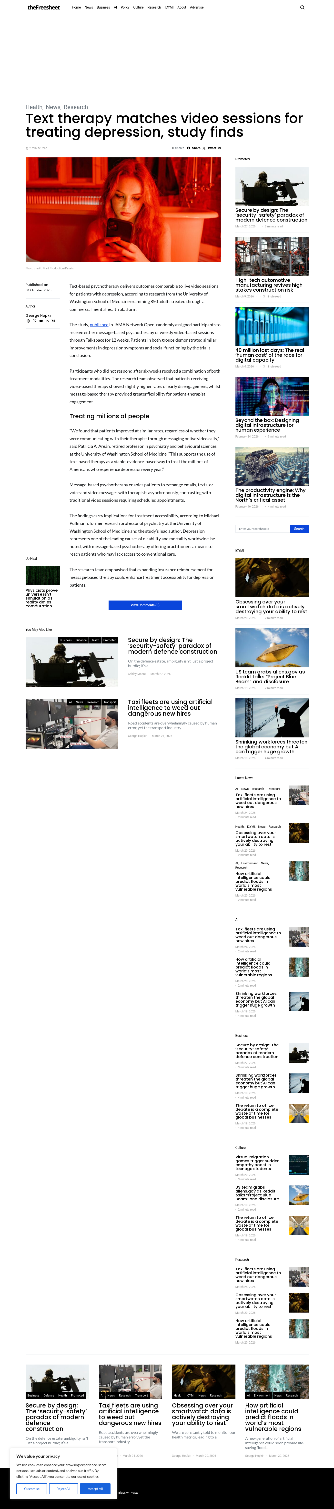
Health (34, 107)
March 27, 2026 (245, 226)
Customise (32, 1489)
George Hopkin (39, 315)
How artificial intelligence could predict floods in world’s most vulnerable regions (253, 881)
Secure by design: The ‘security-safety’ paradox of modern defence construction (271, 215)
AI (115, 7)
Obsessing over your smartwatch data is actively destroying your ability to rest (271, 606)
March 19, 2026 (245, 688)
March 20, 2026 (245, 618)
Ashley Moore (137, 674)
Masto (135, 1492)
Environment (249, 863)
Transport (110, 702)
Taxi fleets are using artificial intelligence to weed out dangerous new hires (258, 800)
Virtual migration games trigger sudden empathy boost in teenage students (257, 1163)
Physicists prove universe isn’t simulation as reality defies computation (42, 598)
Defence (81, 640)
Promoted (109, 640)
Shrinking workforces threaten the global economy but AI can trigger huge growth (271, 746)
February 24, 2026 (247, 436)
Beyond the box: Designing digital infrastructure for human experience (267, 425)
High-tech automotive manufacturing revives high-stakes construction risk (270, 285)
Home (76, 7)
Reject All (64, 1489)
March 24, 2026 (245, 813)
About (181, 7)
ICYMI (169, 7)
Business (103, 7)
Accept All (95, 1489)
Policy (125, 7)
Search (299, 529)
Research (154, 7)
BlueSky (123, 1492)
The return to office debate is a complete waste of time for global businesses (256, 1111)
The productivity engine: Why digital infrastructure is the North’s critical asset (270, 495)
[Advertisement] (167, 59)
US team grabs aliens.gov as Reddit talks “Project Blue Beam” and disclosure (270, 676)
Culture (138, 7)
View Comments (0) (145, 605)
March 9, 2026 (244, 296)
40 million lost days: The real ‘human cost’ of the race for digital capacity (269, 355)
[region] (63, 1473)
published (99, 324)
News (89, 7)
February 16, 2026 (247, 506)
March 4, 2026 (244, 366)
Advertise (197, 7)
